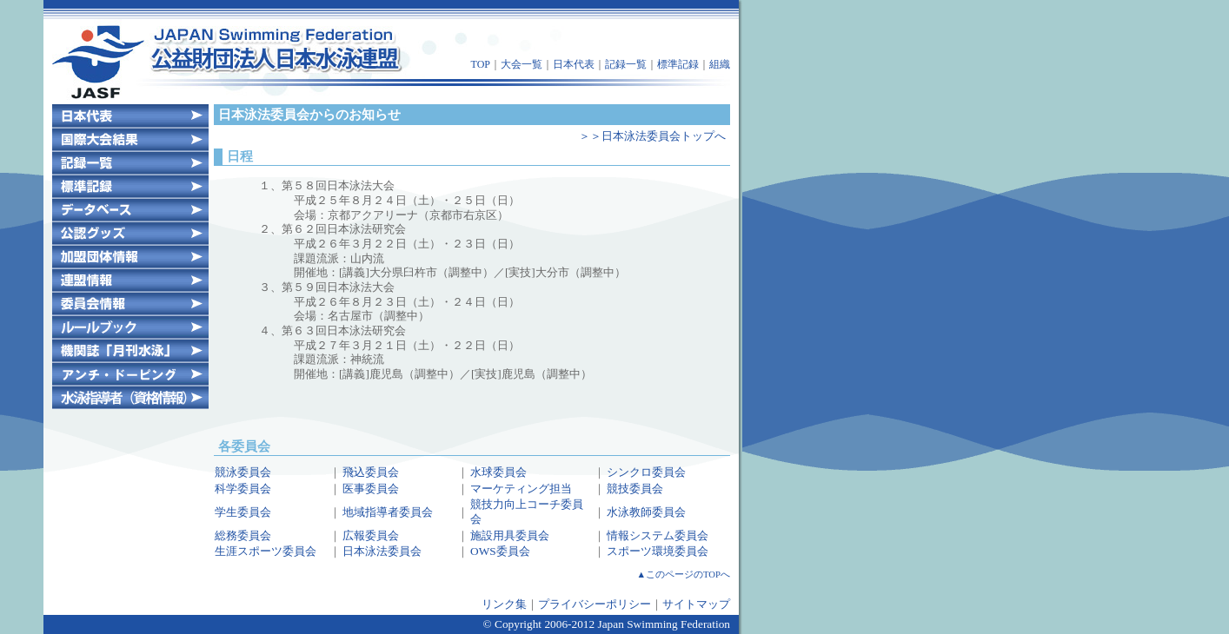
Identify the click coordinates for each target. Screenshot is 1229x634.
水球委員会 (498, 472)
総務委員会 (243, 535)
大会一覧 (521, 64)
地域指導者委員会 (387, 511)
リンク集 (504, 604)
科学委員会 (243, 488)
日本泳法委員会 (382, 551)
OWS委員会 (500, 551)
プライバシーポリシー (594, 604)
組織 (719, 64)
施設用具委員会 (509, 535)
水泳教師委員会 (646, 511)
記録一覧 (626, 64)
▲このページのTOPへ (684, 574)
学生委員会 (243, 511)
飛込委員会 (370, 472)
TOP (480, 64)
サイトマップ (696, 604)
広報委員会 (370, 535)
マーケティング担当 (521, 488)
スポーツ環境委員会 (657, 551)
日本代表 (574, 64)
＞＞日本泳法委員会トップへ (652, 135)
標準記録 (678, 64)
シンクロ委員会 (646, 472)
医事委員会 (370, 488)
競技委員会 (635, 488)
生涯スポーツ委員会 (265, 551)
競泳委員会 (243, 472)
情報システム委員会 (657, 535)
